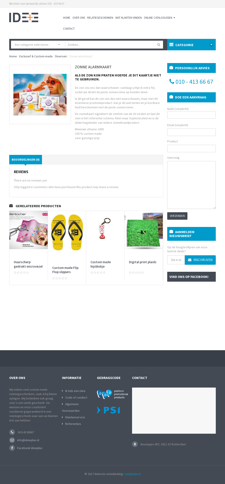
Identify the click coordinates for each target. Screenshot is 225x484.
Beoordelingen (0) (26, 159)
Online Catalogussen (159, 18)
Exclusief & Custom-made (36, 56)
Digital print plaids (142, 262)
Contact (69, 29)
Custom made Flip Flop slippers (65, 270)
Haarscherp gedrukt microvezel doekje (28, 266)
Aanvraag (173, 158)
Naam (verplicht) (191, 113)
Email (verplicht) (177, 125)
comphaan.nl (132, 474)
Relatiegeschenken (100, 18)
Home (66, 18)
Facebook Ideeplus (29, 448)
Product (172, 141)
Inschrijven (200, 260)
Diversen (61, 56)
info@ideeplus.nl (28, 440)
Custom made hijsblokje (101, 264)
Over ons (79, 18)
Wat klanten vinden (128, 18)
